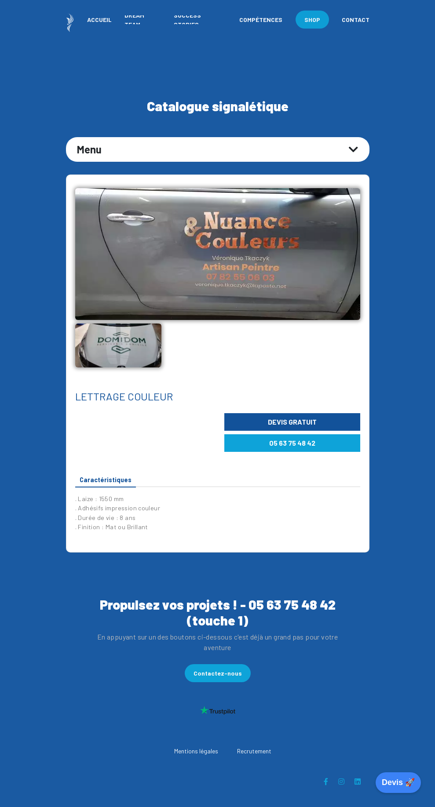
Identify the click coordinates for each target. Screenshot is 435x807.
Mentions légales (196, 751)
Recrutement (254, 751)
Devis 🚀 (398, 782)
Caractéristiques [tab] (106, 479)
